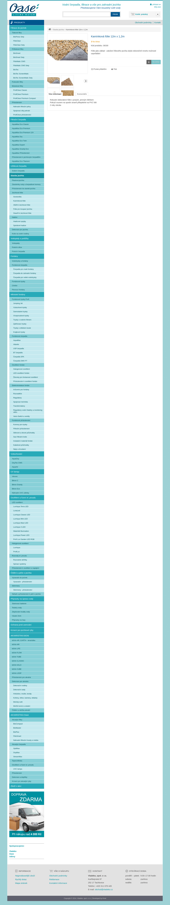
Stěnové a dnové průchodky (24, 433)
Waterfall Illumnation (21, 531)
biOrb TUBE (16, 657)
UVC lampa (17, 769)
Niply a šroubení (19, 449)
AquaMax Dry (17, 137)
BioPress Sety (18, 37)
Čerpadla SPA (18, 357)
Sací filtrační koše (20, 437)
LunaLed (16, 511)
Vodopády (16, 243)
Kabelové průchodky (21, 445)
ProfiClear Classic (20, 90)
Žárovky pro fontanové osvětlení (25, 377)
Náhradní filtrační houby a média (25, 740)
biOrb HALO (16, 665)
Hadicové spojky (19, 221)
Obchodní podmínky (143, 22)
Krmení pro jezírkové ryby (22, 630)
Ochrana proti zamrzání (21, 625)
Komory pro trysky (20, 424)
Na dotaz (153, 62)
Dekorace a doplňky (19, 777)
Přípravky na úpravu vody (22, 599)
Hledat (115, 14)
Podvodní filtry (17, 82)
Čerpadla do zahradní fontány (24, 273)
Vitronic (15, 476)
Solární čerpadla (18, 171)
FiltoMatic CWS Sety (21, 65)
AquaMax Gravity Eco (20, 149)
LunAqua (16, 548)
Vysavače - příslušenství (22, 582)
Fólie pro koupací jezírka (22, 209)
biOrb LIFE (16, 649)
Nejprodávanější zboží (25, 876)
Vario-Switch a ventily (21, 416)
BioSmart (16, 53)
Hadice (14, 217)
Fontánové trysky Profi (20, 299)
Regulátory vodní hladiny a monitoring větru (27, 411)
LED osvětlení (17, 502)
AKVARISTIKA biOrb (20, 635)
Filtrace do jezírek (18, 28)
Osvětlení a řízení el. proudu (23, 497)
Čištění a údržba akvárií (21, 710)
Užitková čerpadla (18, 166)
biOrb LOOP (17, 673)
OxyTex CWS (17, 463)
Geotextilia (17, 197)
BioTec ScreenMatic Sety (23, 78)
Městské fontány (18, 294)
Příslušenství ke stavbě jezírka (23, 189)
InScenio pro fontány (21, 390)
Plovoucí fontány (18, 290)
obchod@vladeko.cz (104, 889)
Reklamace (54, 879)
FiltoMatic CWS (19, 61)
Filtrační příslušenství (21, 429)
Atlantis (16, 344)
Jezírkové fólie (17, 193)
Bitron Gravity (17, 485)
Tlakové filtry (17, 33)
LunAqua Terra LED (20, 506)
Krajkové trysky (19, 332)
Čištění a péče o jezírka (21, 573)
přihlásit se (156, 4)
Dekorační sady (19, 690)
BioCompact (18, 724)
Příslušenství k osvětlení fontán (25, 381)
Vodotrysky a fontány (20, 261)
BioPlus (16, 732)
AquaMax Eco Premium (21, 128)
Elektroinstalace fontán (20, 385)
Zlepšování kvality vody (21, 612)
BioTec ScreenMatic (21, 74)
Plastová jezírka (18, 180)
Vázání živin (16, 616)
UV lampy (15, 472)
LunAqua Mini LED (20, 519)
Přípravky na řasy (18, 620)
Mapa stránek (21, 883)
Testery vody (17, 608)
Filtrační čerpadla (18, 119)
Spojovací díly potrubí (21, 111)
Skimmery (16, 586)
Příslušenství (17, 102)
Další (86, 81)
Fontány (14, 256)
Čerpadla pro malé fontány (23, 269)
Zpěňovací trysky (19, 324)
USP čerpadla (18, 348)
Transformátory (19, 406)
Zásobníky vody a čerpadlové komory (26, 184)
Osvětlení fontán (18, 365)
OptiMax (16, 748)
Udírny (12, 856)
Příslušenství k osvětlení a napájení (25, 568)
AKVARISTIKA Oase (20, 715)
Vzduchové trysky (20, 307)
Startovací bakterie (19, 604)
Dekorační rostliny (20, 685)
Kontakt (157, 22)
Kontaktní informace (58, 883)
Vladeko (12, 851)
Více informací (55, 94)
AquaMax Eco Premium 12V (23, 132)
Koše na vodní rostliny (20, 234)
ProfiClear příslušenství (22, 115)
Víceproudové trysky (21, 316)
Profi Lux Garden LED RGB (23, 539)
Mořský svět (17, 702)
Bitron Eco (16, 489)
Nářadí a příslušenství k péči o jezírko (26, 594)
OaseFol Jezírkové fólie (22, 213)
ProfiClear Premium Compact (24, 98)
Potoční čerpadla (18, 251)
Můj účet (157, 7)
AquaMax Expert (18, 145)
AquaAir (15, 467)
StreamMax (17, 757)
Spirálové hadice (19, 225)
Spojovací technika (20, 402)
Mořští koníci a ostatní (21, 706)
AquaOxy (15, 459)
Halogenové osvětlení (21, 369)
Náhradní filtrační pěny (22, 107)
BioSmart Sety (18, 57)
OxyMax (16, 753)
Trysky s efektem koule (22, 328)
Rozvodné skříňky (20, 560)
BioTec (15, 70)
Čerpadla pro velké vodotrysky (25, 277)
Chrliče (14, 286)
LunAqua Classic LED (21, 515)
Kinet (104, 898)
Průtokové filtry (17, 49)
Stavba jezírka (58, 30)
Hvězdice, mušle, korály (22, 694)
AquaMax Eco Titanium (21, 161)
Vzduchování (16, 454)
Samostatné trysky (20, 312)
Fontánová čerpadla (19, 265)
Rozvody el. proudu (19, 556)
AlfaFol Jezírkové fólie (21, 205)
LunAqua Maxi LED (20, 523)
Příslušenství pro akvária (21, 677)
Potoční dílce (17, 247)
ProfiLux (16, 552)
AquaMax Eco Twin (19, 141)
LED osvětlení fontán (21, 373)
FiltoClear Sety (19, 45)
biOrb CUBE (17, 669)
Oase (11, 854)
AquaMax (17, 340)
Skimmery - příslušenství (22, 590)
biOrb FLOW (17, 653)
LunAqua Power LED (21, 535)
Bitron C (15, 481)
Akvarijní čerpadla (19, 744)
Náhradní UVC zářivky (20, 493)
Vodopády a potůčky (20, 238)
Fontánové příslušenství (21, 420)
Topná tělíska (17, 761)
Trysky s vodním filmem (22, 320)
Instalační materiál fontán (23, 441)
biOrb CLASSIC (18, 661)
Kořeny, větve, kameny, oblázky (25, 698)
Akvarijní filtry (17, 720)
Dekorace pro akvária (20, 681)
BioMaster (17, 728)
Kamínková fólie (19, 201)
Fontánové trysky (18, 281)
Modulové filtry (17, 86)
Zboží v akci (16, 786)
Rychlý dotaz (21, 879)
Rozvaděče (17, 394)
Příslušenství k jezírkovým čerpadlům (26, 157)
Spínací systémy (19, 564)
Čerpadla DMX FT (20, 361)
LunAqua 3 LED (19, 527)
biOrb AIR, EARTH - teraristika (23, 640)
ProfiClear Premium (20, 94)
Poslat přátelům (99, 69)
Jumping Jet (18, 303)
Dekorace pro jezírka (20, 230)
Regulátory (17, 398)
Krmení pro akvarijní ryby (21, 781)
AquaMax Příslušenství (21, 153)
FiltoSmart (17, 736)
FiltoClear (17, 41)
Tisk (114, 69)
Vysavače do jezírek (19, 578)
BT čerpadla (18, 353)
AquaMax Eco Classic (20, 124)
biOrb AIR (15, 644)
